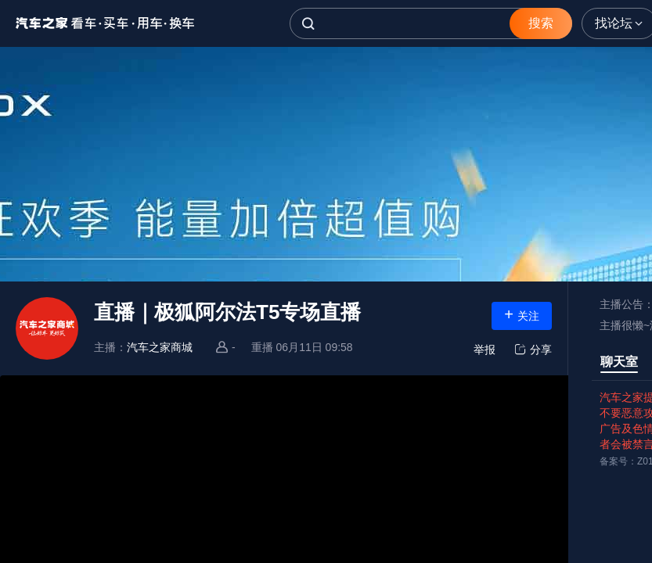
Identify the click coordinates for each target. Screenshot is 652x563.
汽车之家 (106, 23)
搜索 (540, 23)
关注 (521, 314)
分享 (531, 349)
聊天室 (619, 361)
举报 (484, 349)
